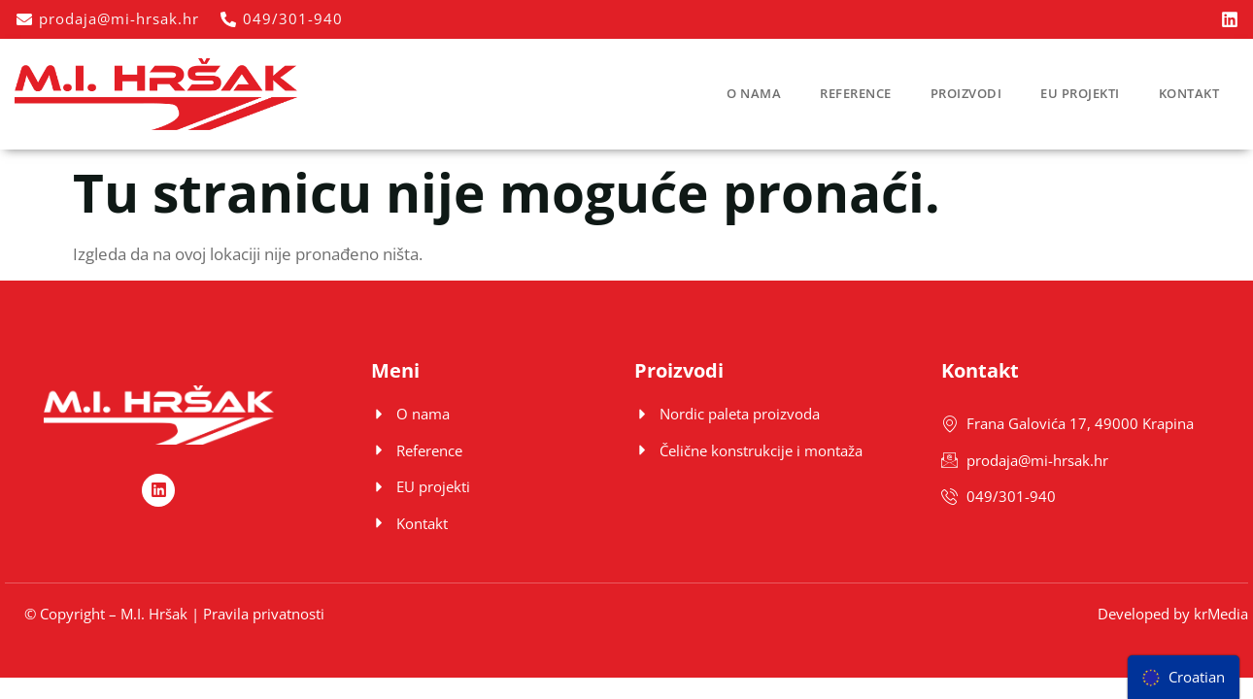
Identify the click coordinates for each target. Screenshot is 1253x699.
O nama (754, 93)
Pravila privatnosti (263, 613)
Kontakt (1189, 93)
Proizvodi (966, 93)
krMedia (1221, 613)
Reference (856, 93)
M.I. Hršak (153, 613)
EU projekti (1080, 93)
